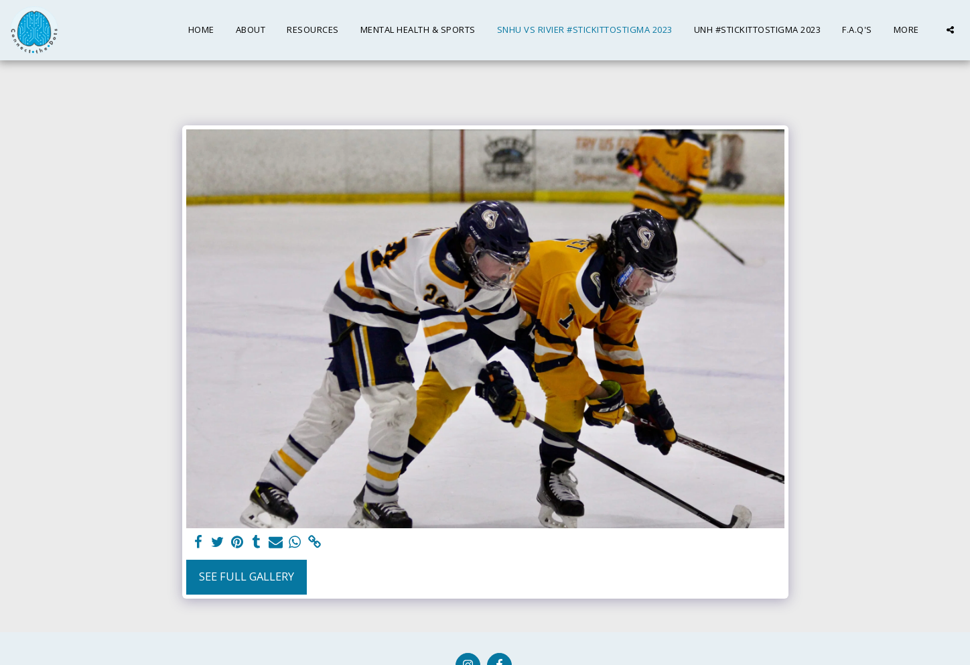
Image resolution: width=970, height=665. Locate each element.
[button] (950, 29)
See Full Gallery (246, 576)
